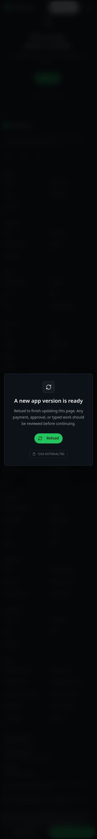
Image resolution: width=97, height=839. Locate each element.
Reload (48, 438)
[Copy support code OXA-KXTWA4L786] (48, 454)
